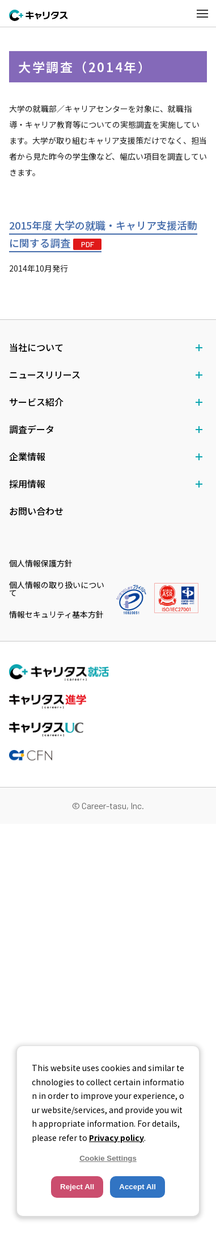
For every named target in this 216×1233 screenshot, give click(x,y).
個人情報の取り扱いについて (56, 589)
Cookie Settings (108, 1158)
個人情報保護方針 (41, 563)
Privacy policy (116, 1137)
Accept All (137, 1186)
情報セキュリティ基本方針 (56, 614)
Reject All (77, 1186)
